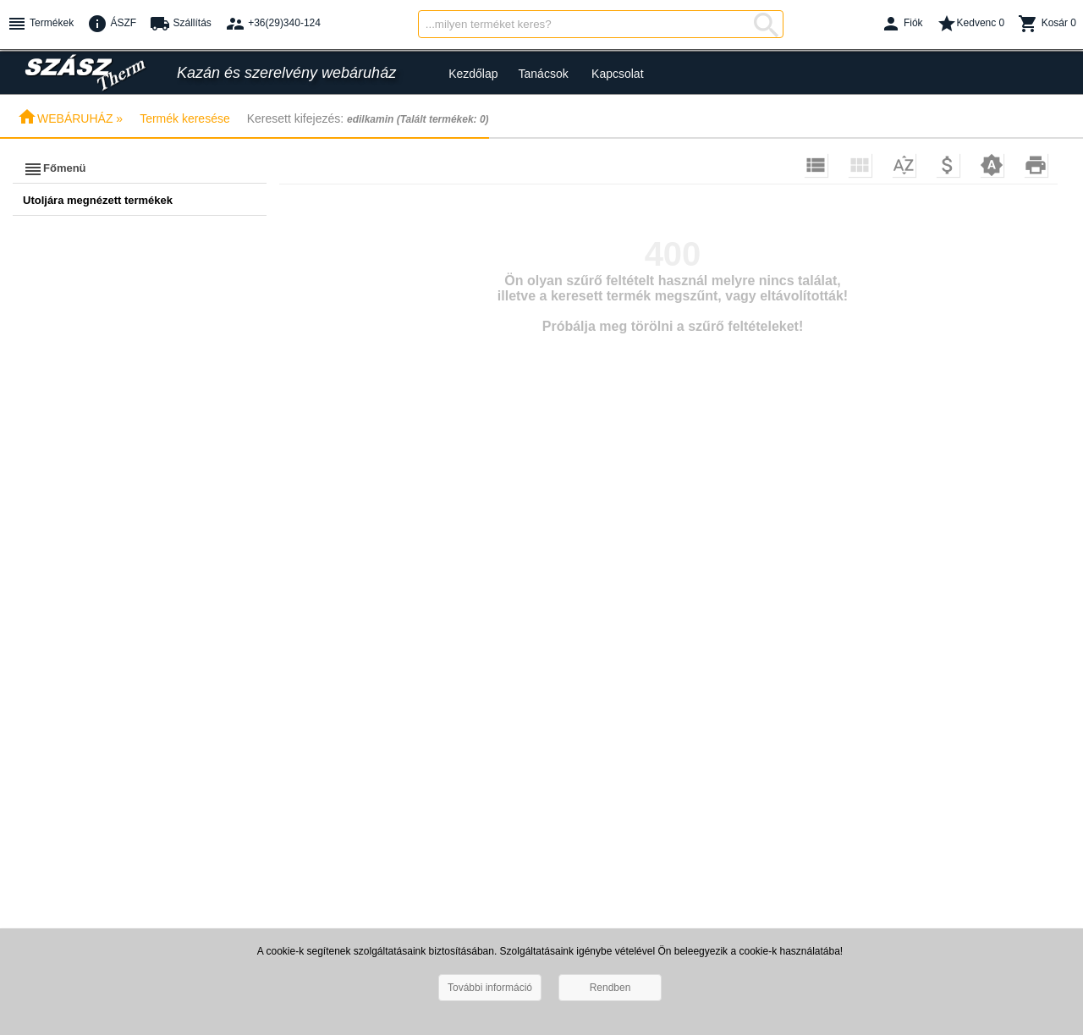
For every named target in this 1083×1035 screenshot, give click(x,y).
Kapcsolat (617, 73)
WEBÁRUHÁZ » (70, 118)
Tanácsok (544, 73)
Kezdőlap (473, 73)
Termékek (40, 24)
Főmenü (54, 169)
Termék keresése (185, 118)
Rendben (610, 988)
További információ (490, 988)
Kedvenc (971, 24)
